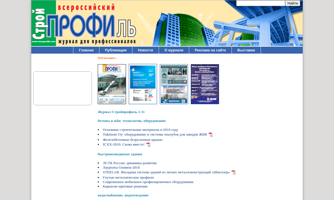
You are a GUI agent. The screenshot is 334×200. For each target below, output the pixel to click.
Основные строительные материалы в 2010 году (140, 130)
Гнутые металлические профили (128, 177)
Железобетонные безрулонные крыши (132, 140)
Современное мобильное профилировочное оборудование (148, 182)
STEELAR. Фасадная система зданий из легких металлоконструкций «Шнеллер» (166, 172)
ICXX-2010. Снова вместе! (124, 144)
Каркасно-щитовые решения (125, 186)
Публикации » (107, 57)
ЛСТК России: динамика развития (129, 163)
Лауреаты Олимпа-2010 (121, 167)
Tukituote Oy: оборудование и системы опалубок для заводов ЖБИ (155, 134)
